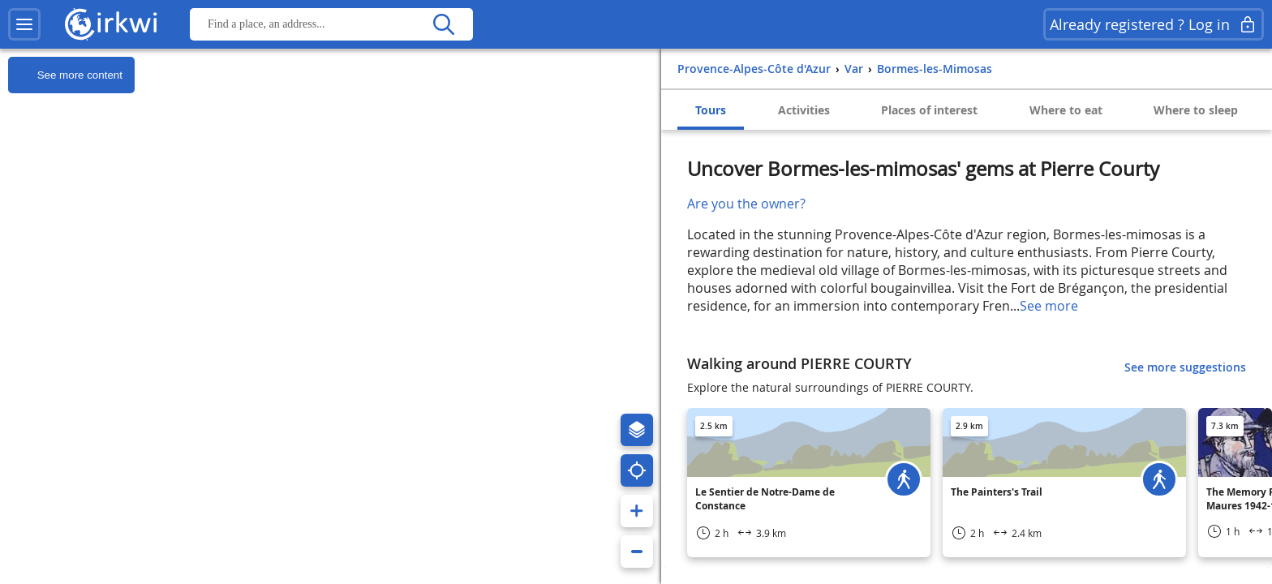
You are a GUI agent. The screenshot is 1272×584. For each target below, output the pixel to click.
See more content (65, 75)
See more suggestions (1185, 367)
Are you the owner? (746, 204)
